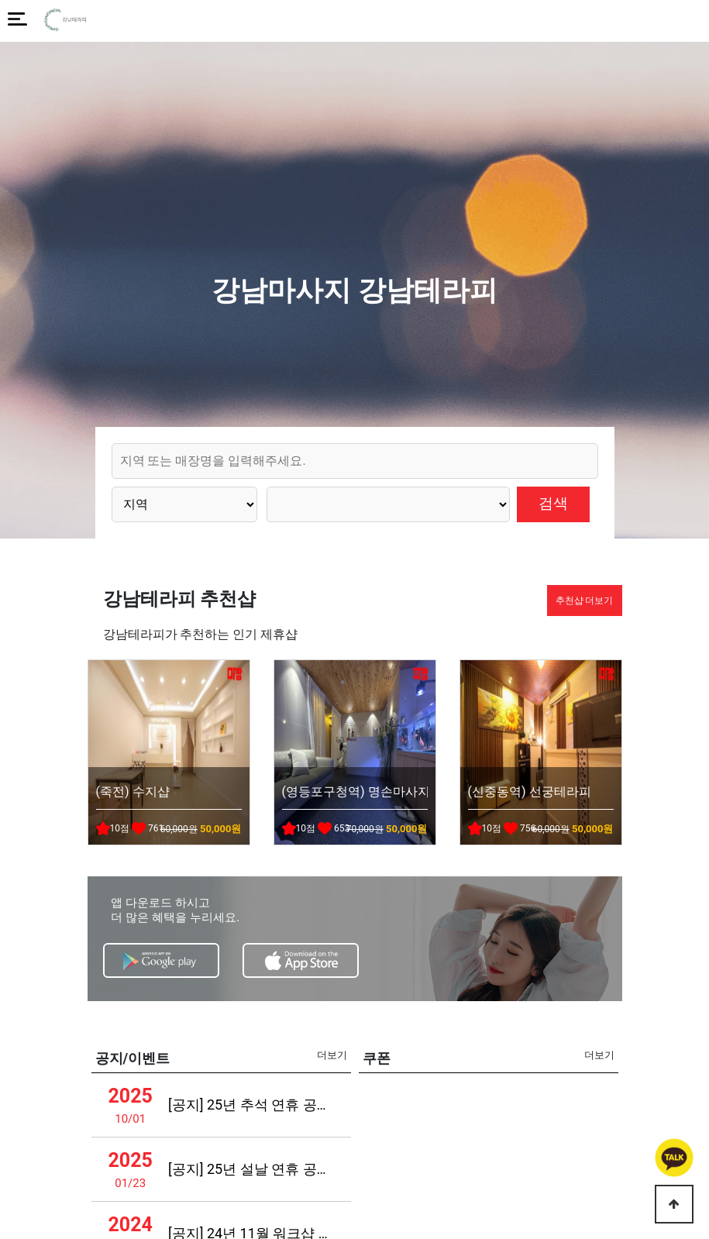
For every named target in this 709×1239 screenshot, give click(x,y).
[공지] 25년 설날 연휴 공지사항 (251, 1169)
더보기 (332, 1055)
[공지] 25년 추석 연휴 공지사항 (251, 1104)
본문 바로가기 (0, 0)
